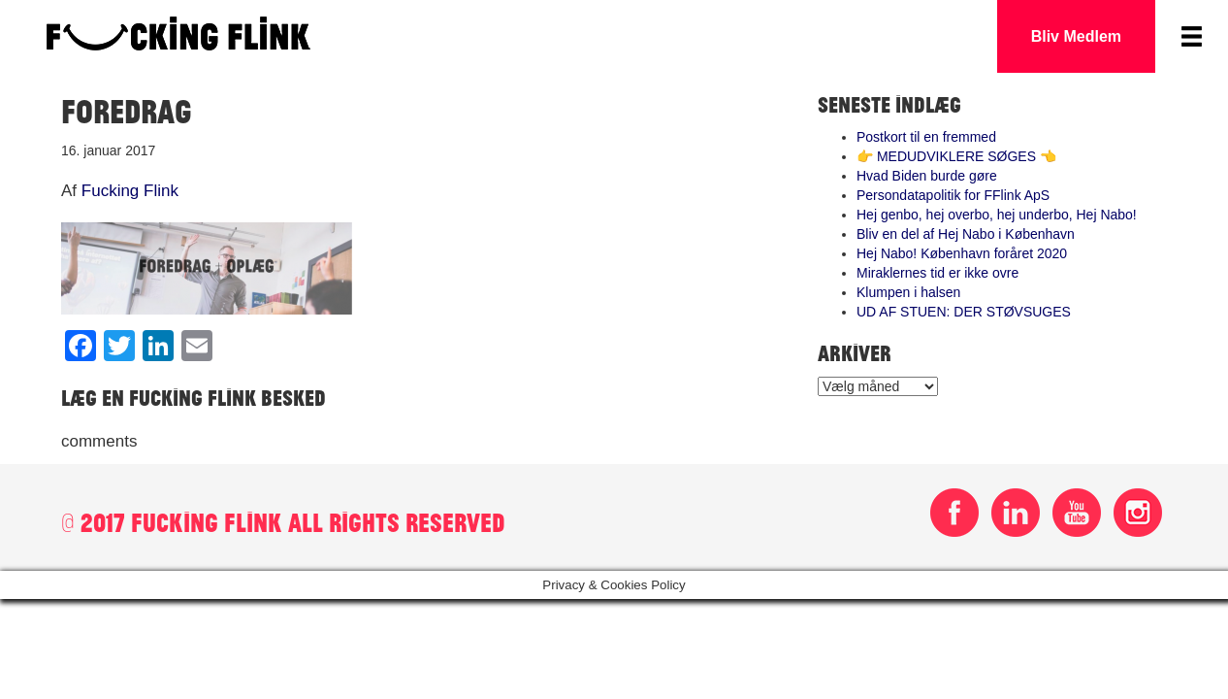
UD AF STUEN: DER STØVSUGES (963, 311)
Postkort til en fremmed (926, 137)
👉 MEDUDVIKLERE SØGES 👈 (956, 156)
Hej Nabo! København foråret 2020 (961, 253)
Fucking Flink (129, 191)
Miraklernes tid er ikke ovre (937, 273)
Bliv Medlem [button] (1076, 36)
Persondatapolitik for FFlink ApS (953, 195)
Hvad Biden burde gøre (926, 175)
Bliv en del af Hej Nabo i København (965, 234)
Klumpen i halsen (908, 292)
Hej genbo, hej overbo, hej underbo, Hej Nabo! (996, 214)
